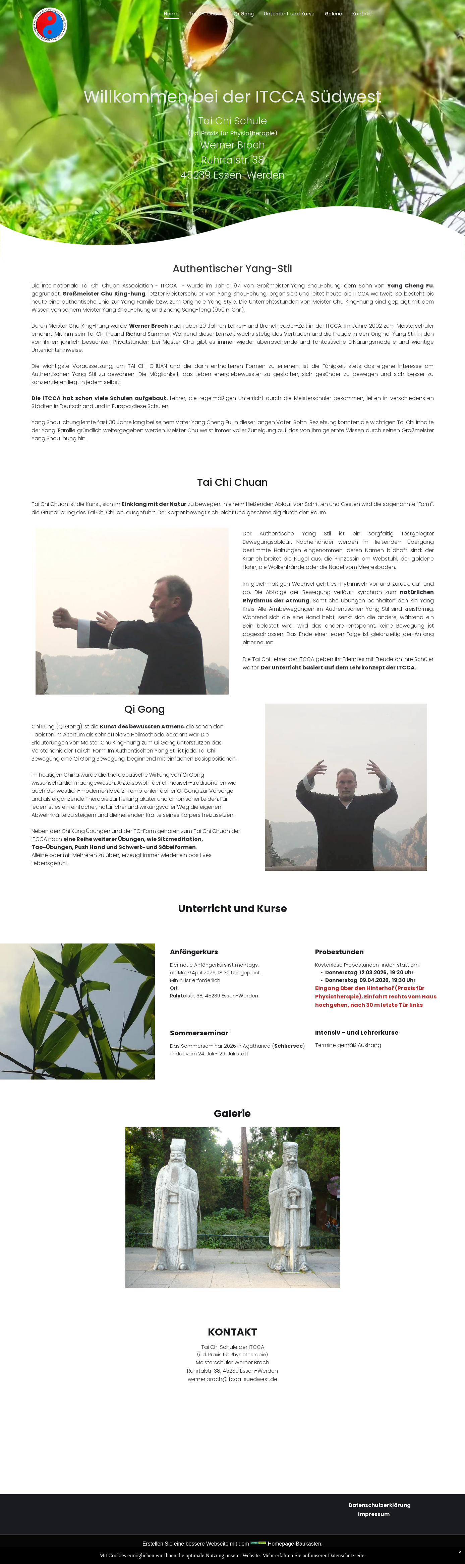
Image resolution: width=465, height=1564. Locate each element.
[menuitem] (171, 14)
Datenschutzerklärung (380, 1505)
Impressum (374, 1514)
